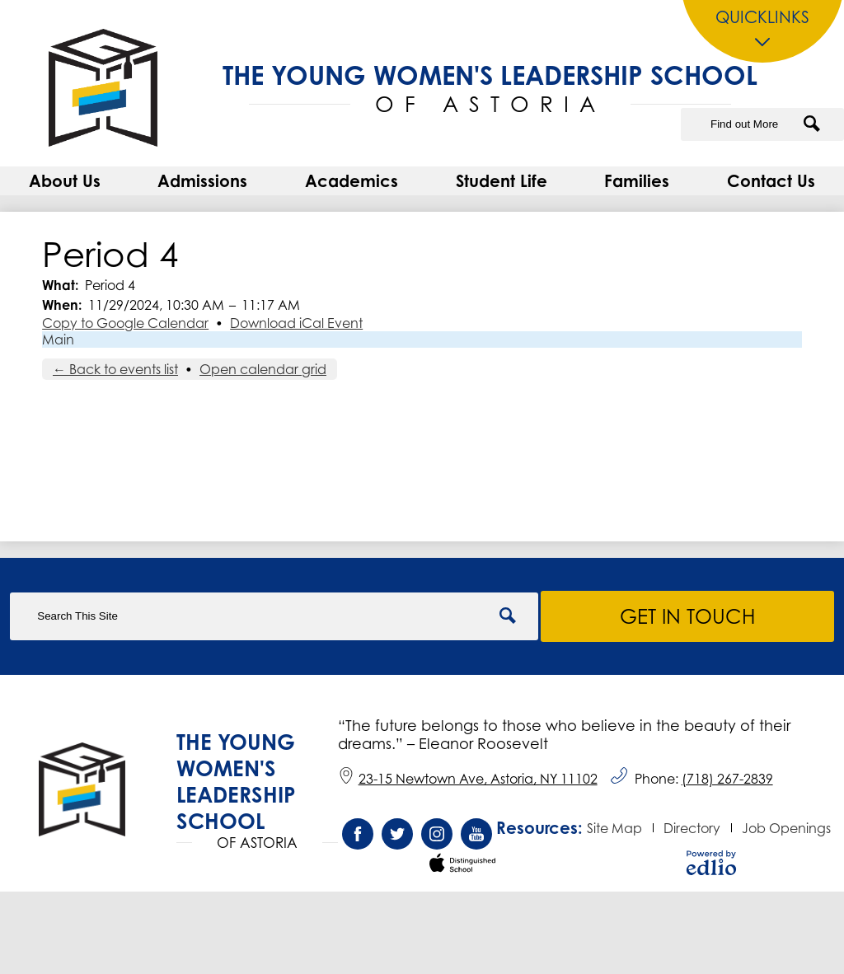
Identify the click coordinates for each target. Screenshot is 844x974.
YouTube (476, 838)
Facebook (357, 838)
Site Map (614, 828)
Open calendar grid (262, 369)
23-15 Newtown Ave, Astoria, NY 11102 (468, 778)
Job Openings (786, 828)
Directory (691, 828)
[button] (65, 180)
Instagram (436, 838)
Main (58, 339)
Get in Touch (688, 616)
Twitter (397, 838)
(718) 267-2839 (727, 778)
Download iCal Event (296, 323)
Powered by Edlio (711, 862)
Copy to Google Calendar (125, 323)
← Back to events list (115, 369)
